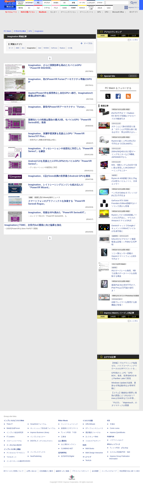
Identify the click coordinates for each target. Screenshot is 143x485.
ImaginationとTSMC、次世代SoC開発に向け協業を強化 (32, 225)
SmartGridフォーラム (38, 424)
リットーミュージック (69, 424)
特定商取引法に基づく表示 (130, 471)
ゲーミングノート (86, 12)
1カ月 (134, 36)
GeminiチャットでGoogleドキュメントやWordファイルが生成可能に (123, 228)
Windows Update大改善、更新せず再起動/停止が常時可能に (123, 385)
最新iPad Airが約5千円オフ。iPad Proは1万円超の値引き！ (124, 288)
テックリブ (87, 457)
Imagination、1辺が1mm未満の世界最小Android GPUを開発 (59, 176)
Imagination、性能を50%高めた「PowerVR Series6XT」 (57, 212)
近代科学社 (62, 453)
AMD (17, 48)
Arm (23, 48)
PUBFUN (110, 437)
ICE (108, 421)
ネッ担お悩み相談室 (14, 445)
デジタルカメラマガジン (16, 453)
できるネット (12, 457)
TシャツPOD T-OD (68, 432)
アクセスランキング (113, 32)
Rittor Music (63, 421)
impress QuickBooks (117, 432)
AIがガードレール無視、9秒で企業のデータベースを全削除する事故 (124, 273)
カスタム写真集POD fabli (120, 452)
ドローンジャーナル (14, 441)
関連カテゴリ (16, 44)
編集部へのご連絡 (62, 471)
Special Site (109, 76)
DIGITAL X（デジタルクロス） (41, 441)
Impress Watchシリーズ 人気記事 (119, 313)
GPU (99, 12)
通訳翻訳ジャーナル (93, 432)
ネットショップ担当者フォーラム (42, 428)
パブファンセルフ (116, 440)
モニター (53, 12)
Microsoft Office (118, 12)
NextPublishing (35, 456)
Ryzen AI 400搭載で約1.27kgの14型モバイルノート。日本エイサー (124, 181)
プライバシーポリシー (80, 471)
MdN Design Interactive (94, 453)
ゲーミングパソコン (68, 12)
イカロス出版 (88, 421)
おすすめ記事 (110, 357)
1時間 (102, 36)
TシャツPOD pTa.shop (119, 448)
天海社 (112, 424)
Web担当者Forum (13, 428)
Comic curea (114, 428)
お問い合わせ (32, 471)
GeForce (54, 48)
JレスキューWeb (91, 437)
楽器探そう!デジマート (69, 428)
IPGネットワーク (113, 444)
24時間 (112, 36)
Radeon (62, 48)
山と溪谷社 (62, 441)
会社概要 (95, 471)
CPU (106, 12)
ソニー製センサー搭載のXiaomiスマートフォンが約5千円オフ (123, 256)
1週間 (123, 36)
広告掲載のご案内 (46, 471)
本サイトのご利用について (13, 471)
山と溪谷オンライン (68, 444)
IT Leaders (11, 437)
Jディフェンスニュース (94, 428)
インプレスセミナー (37, 437)
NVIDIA (46, 48)
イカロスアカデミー (93, 441)
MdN (84, 445)
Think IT (10, 424)
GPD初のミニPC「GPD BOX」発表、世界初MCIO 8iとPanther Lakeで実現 (123, 376)
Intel (39, 48)
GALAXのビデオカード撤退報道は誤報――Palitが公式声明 (124, 242)
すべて (11, 48)
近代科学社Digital (67, 456)
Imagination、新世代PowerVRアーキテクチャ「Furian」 (57, 107)
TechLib (88, 460)
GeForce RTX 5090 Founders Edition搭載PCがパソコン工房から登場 (124, 203)
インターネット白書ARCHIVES (18, 461)
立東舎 (63, 437)
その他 (70, 48)
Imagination (31, 48)
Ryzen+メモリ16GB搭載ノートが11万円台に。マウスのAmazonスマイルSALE (124, 218)
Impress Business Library (39, 432)
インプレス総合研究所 (15, 432)
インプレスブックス (37, 452)
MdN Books (89, 449)
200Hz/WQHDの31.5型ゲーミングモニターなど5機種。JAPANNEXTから (123, 154)
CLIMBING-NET (67, 449)
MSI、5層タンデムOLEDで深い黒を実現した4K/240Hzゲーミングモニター (124, 168)
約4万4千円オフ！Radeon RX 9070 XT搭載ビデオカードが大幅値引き (123, 116)
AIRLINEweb (90, 424)
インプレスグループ (109, 471)
